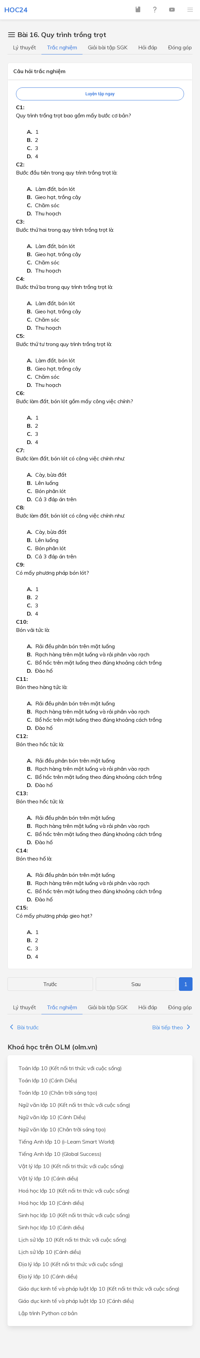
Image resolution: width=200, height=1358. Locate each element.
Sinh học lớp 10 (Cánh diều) (51, 1227)
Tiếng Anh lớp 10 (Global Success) (60, 1153)
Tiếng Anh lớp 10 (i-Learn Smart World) (66, 1141)
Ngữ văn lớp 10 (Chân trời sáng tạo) (62, 1129)
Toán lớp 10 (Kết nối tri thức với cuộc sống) (70, 1068)
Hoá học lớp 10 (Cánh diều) (51, 1202)
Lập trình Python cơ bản (47, 1313)
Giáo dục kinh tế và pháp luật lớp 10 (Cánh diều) (76, 1300)
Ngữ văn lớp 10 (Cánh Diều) (52, 1117)
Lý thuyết (24, 47)
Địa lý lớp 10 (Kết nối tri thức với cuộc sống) (70, 1264)
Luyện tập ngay (99, 93)
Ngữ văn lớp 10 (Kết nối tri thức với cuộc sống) (74, 1104)
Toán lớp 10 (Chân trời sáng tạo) (57, 1092)
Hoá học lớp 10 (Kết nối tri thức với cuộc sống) (74, 1190)
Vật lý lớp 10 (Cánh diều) (48, 1178)
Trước (50, 984)
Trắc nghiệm (62, 47)
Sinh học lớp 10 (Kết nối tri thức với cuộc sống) (74, 1215)
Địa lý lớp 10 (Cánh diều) (48, 1276)
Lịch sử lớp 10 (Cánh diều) (49, 1251)
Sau (136, 984)
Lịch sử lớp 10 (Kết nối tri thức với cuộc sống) (72, 1239)
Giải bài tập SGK (107, 47)
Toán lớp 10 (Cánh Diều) (47, 1080)
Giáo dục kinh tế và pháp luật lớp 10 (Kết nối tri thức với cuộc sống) (99, 1288)
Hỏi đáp (147, 47)
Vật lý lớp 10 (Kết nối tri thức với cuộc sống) (71, 1166)
